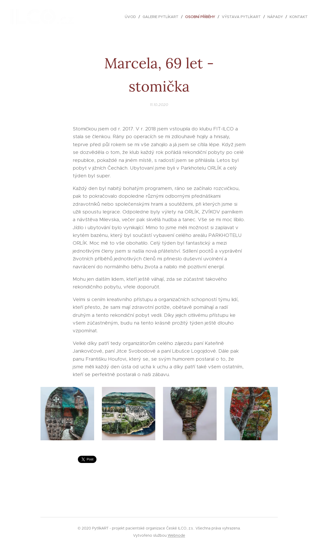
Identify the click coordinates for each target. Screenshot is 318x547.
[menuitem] (132, 16)
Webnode (176, 535)
